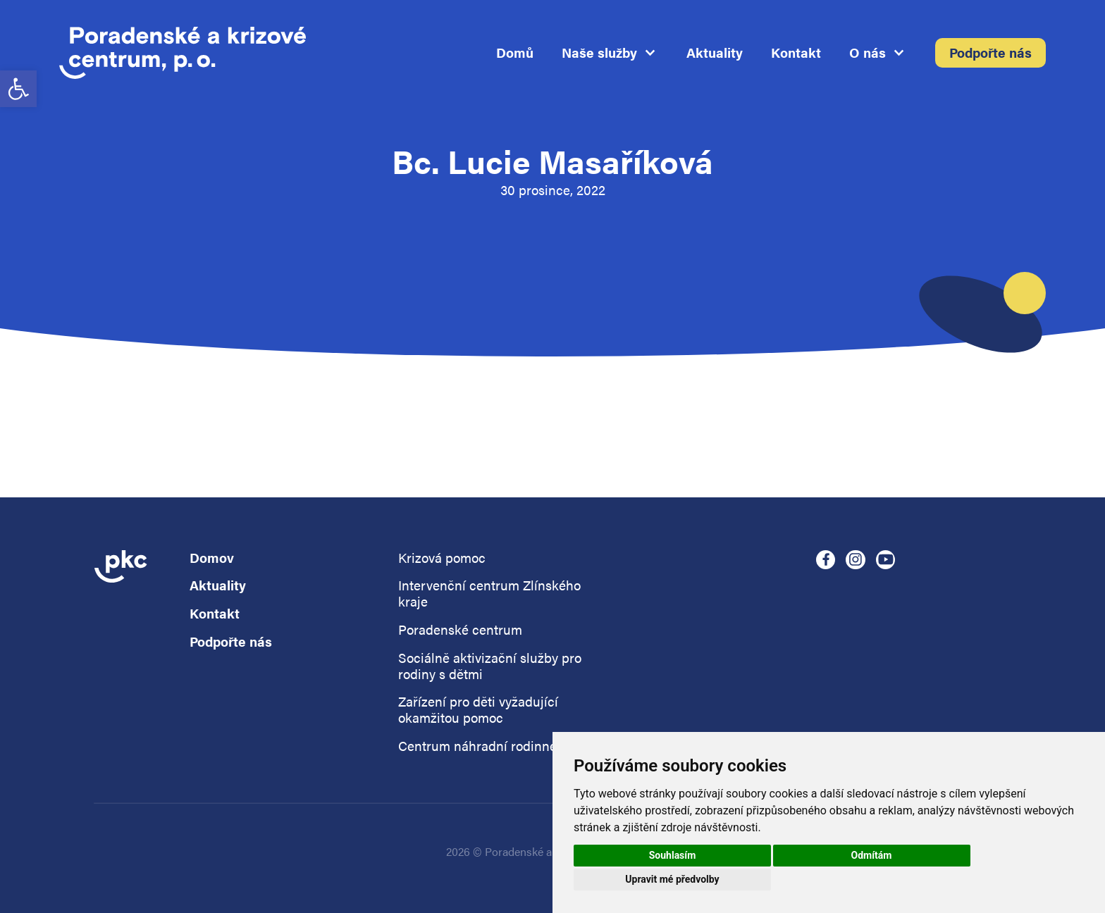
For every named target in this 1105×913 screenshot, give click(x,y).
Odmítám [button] (871, 855)
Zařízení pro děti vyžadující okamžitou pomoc (478, 710)
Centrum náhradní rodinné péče (493, 746)
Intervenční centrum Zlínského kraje (489, 594)
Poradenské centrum (460, 630)
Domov (212, 558)
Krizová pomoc (442, 558)
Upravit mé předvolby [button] (672, 879)
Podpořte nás (990, 53)
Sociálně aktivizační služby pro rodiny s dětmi (489, 666)
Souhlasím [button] (672, 855)
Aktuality (714, 53)
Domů (514, 53)
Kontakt (796, 53)
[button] (18, 88)
